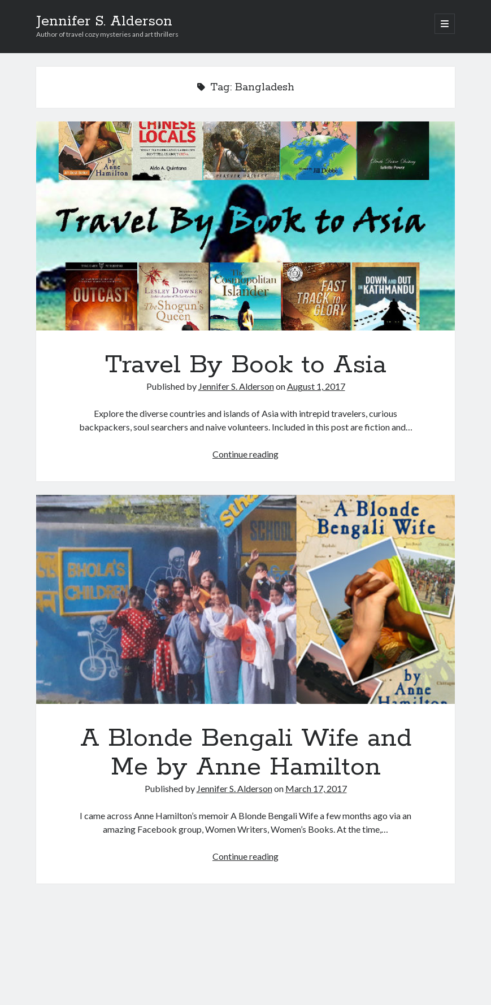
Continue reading (245, 454)
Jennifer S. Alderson (104, 21)
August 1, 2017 (316, 386)
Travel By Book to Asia (245, 225)
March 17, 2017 (316, 788)
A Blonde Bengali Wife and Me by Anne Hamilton (245, 599)
